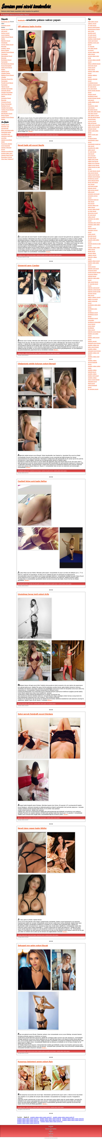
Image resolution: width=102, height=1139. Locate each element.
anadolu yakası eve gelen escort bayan (47, 1051)
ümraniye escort (5, 25)
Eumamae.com (5, 21)
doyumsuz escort (41, 935)
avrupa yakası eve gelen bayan (51, 583)
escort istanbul (5, 35)
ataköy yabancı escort (40, 134)
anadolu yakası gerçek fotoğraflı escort (41, 1107)
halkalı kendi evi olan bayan (31, 353)
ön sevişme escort (51, 703)
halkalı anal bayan (22, 1051)
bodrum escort (5, 33)
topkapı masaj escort (22, 935)
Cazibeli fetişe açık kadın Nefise (32, 481)
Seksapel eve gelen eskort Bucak (33, 945)
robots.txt (51, 1133)
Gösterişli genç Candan (28, 265)
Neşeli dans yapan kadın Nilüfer (32, 828)
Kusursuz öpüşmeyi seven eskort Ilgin (35, 1062)
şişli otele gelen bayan (23, 583)
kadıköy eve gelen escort (42, 255)
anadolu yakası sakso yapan (51, 134)
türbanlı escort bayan (31, 255)
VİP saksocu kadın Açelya (29, 26)
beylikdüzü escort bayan (35, 470)
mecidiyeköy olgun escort (23, 470)
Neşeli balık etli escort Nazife (31, 145)
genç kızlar (30, 703)
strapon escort (21, 353)
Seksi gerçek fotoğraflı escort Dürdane (35, 714)
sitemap (51, 1135)
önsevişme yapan (22, 134)
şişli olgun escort (30, 134)
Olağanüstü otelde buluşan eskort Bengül (37, 364)
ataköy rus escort (42, 353)
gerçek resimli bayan (22, 703)
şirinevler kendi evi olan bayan (39, 817)
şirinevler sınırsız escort (32, 1051)
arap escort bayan (28, 817)
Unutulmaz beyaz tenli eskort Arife (33, 594)
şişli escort (4, 31)
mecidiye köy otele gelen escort (36, 583)
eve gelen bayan (21, 1107)
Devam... (30, 131)
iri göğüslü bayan (22, 255)
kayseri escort (5, 29)
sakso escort (29, 1107)
